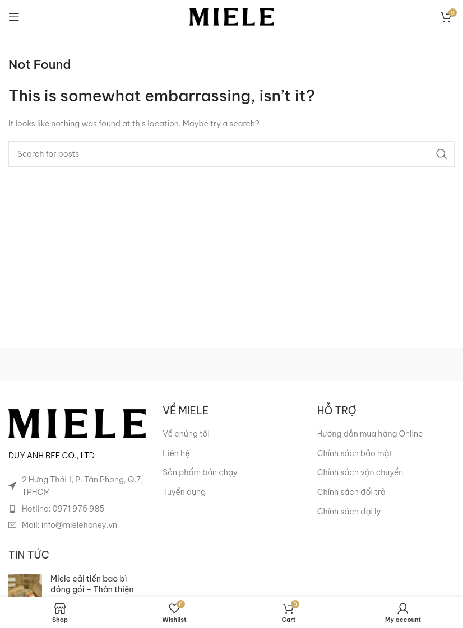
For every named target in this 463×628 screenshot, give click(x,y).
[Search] (231, 154)
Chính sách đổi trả (351, 492)
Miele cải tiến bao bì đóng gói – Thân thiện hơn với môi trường (92, 590)
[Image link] (77, 423)
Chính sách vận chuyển (360, 472)
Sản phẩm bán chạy (200, 472)
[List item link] (77, 509)
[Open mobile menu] (14, 17)
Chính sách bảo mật (355, 453)
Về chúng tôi (186, 434)
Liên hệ (176, 453)
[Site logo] (231, 16)
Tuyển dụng (184, 492)
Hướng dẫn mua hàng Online (370, 434)
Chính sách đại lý (349, 512)
